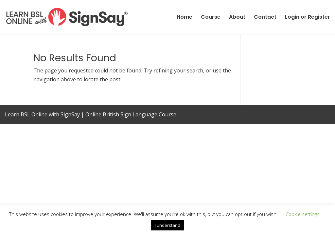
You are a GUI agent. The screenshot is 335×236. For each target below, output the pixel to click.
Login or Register (307, 18)
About (237, 18)
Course (210, 18)
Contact (265, 18)
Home (184, 18)
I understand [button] (167, 225)
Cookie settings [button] (303, 214)
